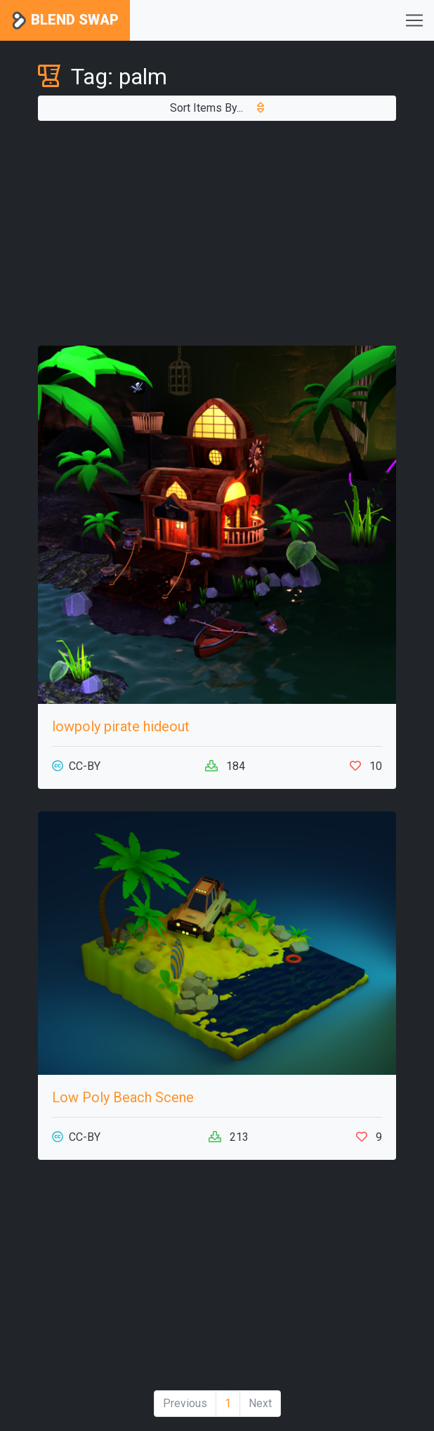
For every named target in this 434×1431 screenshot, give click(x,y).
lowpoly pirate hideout (121, 726)
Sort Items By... (217, 108)
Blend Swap (65, 21)
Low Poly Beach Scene (123, 1097)
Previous (185, 1403)
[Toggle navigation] (414, 20)
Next (260, 1403)
